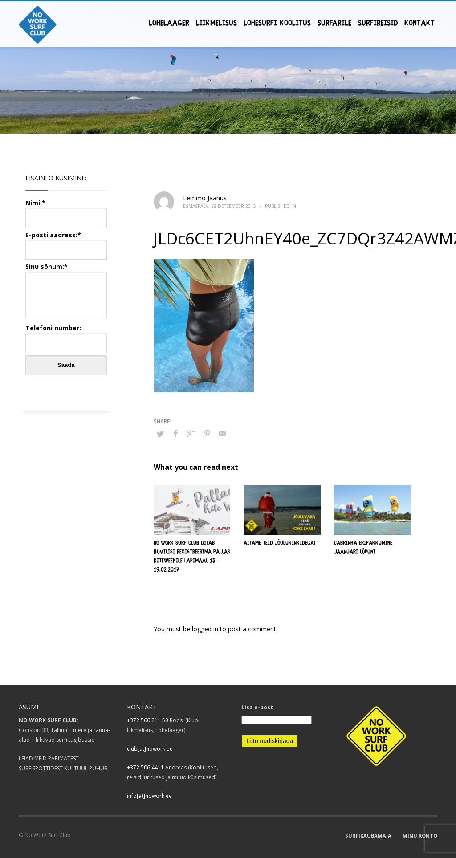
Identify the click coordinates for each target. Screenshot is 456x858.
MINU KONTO (420, 835)
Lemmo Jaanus (205, 198)
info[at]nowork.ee (149, 796)
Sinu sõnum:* (66, 291)
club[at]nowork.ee (150, 748)
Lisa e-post (257, 707)
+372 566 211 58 (147, 720)
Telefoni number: (66, 335)
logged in (206, 629)
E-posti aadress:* (66, 242)
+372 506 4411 (145, 767)
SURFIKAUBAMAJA (368, 835)
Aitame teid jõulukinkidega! (279, 543)
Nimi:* (66, 210)
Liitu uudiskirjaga (270, 740)
